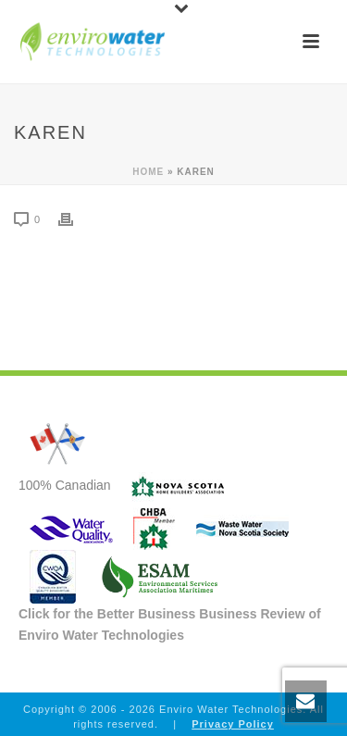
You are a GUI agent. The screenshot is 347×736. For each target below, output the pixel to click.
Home (148, 172)
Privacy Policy (233, 724)
